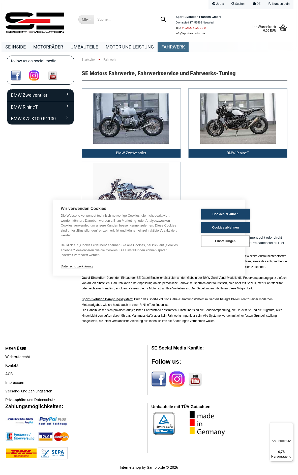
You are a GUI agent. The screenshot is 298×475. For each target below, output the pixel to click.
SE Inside (15, 46)
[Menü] (290, 425)
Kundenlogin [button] (279, 4)
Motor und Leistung (130, 46)
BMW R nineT (24, 108)
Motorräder (48, 46)
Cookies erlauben (212, 214)
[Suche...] (86, 19)
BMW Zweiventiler (29, 96)
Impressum (14, 384)
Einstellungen (212, 241)
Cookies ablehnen (212, 227)
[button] (256, 4)
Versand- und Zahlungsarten (28, 392)
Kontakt (11, 366)
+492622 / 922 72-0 (194, 27)
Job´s (218, 4)
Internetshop (130, 468)
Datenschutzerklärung (77, 266)
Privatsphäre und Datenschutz (30, 401)
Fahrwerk (173, 46)
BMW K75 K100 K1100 (33, 119)
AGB (9, 375)
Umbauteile (84, 46)
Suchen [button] (238, 4)
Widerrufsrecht (17, 358)
